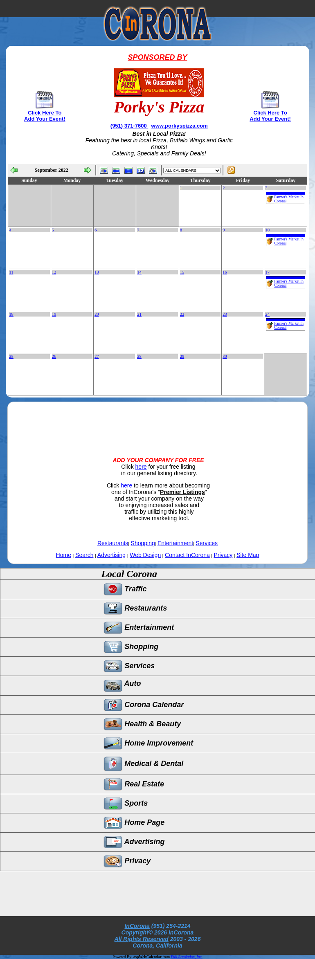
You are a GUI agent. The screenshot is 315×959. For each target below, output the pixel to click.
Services (207, 543)
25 (11, 356)
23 (225, 314)
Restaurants (112, 543)
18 (11, 314)
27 (96, 356)
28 (139, 356)
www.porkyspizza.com (179, 126)
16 (225, 272)
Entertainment (175, 543)
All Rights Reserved (142, 939)
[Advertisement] (157, 422)
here (141, 466)
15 (182, 272)
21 (139, 314)
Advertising (111, 555)
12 (54, 272)
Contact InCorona (187, 555)
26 (54, 356)
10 (267, 230)
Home (63, 555)
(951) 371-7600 (129, 126)
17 (267, 272)
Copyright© (137, 932)
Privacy (223, 555)
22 (182, 314)
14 (139, 272)
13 (96, 272)
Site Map (247, 555)
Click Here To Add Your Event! (44, 116)
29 (182, 356)
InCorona (136, 926)
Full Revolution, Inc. (186, 957)
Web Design (145, 555)
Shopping (143, 543)
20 (96, 314)
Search (84, 555)
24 (267, 314)
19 (54, 314)
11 (11, 272)
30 (225, 356)
